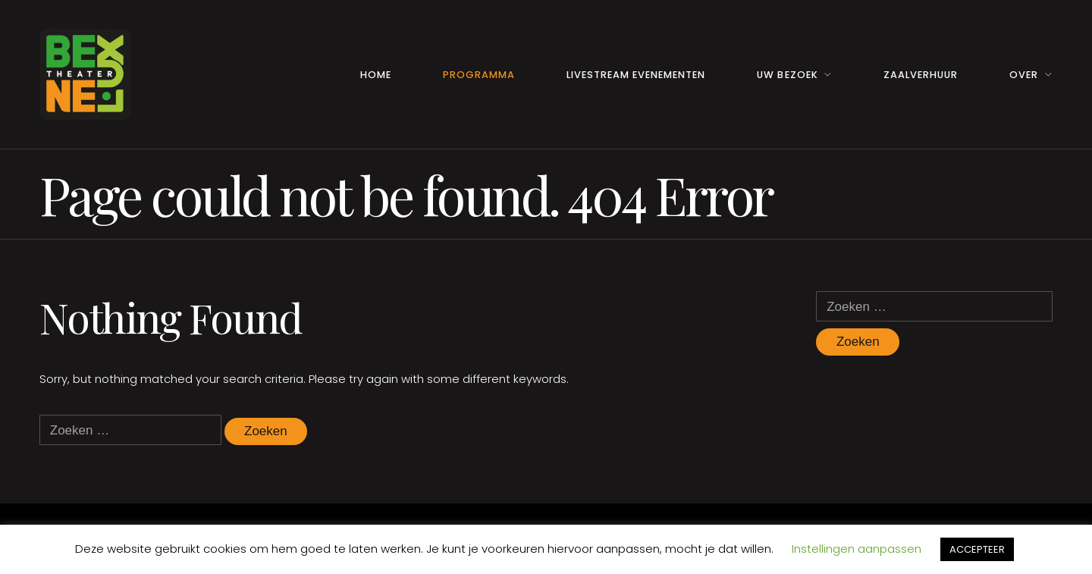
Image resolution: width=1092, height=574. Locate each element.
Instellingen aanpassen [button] (856, 549)
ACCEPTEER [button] (977, 549)
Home (375, 74)
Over (1023, 74)
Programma (479, 74)
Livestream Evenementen (635, 74)
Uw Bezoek (787, 74)
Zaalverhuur (920, 74)
